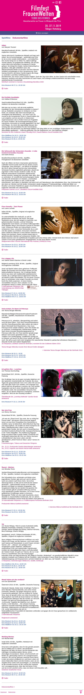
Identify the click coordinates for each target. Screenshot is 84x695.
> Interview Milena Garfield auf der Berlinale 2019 (65, 507)
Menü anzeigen (42, 33)
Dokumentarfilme (20, 38)
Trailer (5, 88)
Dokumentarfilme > (8, 687)
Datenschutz (11, 692)
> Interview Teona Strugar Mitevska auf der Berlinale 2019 (62, 350)
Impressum (4, 692)
